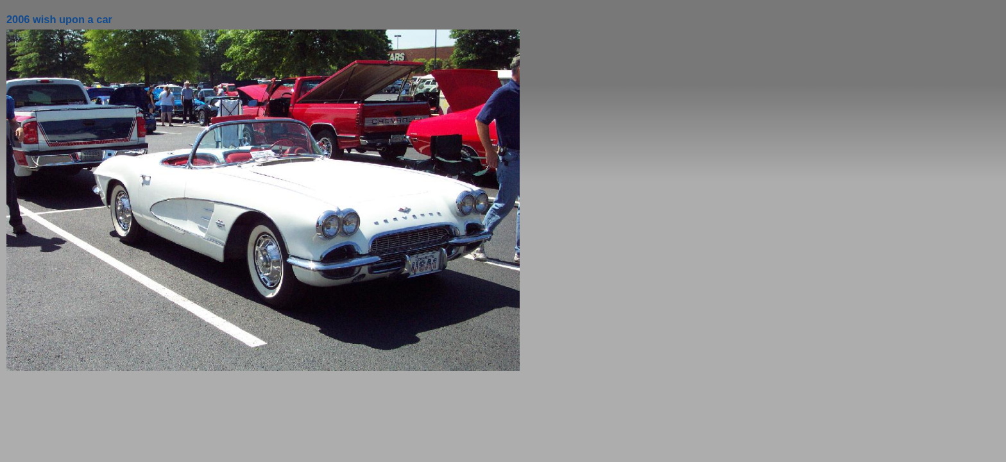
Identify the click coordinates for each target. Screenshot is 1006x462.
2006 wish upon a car (59, 19)
